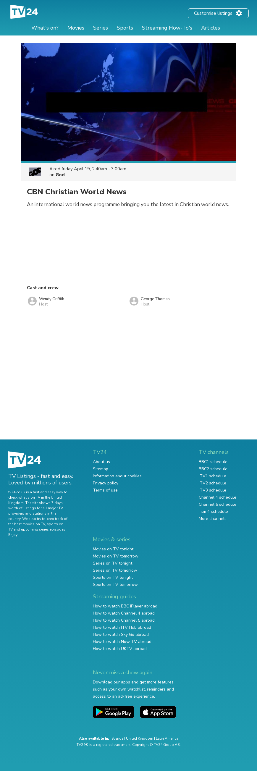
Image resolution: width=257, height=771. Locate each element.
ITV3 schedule (212, 490)
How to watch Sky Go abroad (121, 634)
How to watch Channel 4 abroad (124, 613)
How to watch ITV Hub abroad (122, 627)
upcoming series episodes (43, 529)
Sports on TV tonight (113, 577)
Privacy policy (105, 483)
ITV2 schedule (212, 483)
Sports (125, 27)
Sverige (117, 738)
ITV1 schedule (212, 476)
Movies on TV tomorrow (115, 556)
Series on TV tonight (112, 563)
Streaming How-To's (167, 27)
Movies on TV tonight (113, 549)
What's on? (45, 27)
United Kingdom (139, 738)
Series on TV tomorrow (115, 570)
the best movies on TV (26, 524)
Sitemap (100, 469)
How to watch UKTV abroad (120, 649)
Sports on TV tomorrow (115, 584)
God (60, 175)
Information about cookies (117, 476)
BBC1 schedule (213, 462)
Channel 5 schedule (217, 504)
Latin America (167, 738)
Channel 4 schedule (217, 497)
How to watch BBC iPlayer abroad (125, 606)
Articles (210, 27)
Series (100, 27)
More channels (213, 518)
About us (101, 462)
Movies (75, 27)
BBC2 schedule (213, 469)
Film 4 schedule (213, 511)
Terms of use (105, 490)
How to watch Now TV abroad (122, 641)
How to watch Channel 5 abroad (124, 620)
